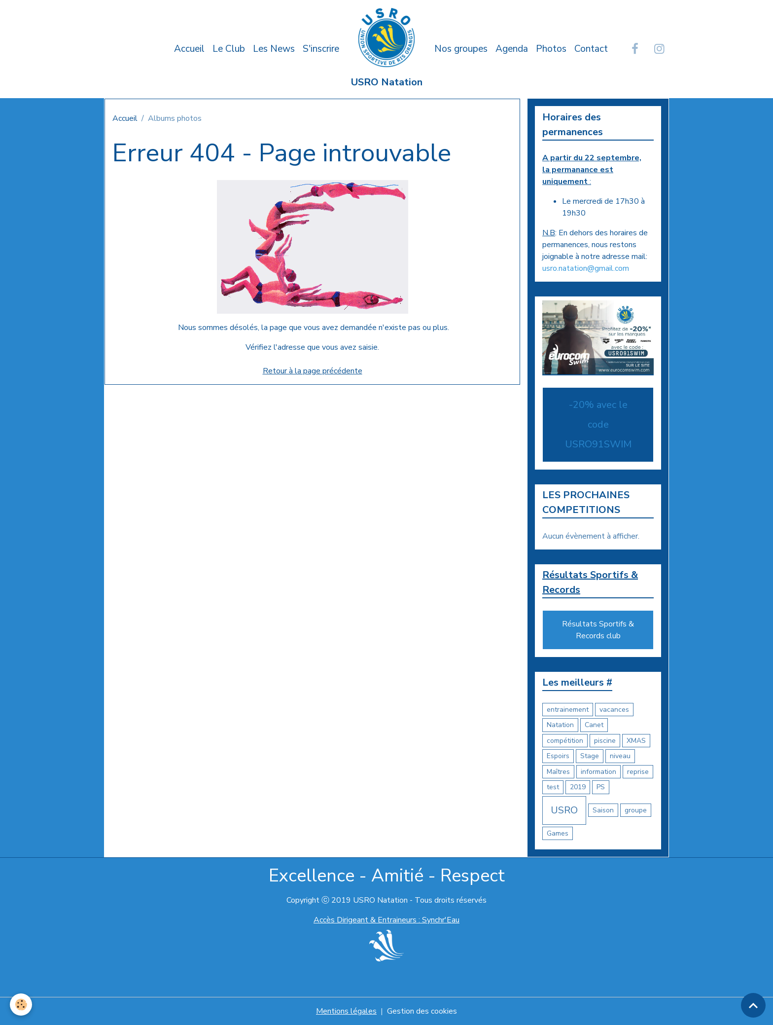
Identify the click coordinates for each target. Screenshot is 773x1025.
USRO (564, 810)
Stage (589, 756)
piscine (605, 740)
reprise (638, 771)
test (553, 787)
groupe (636, 810)
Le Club (228, 48)
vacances (614, 709)
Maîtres (558, 771)
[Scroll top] (753, 1005)
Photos (551, 48)
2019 (578, 787)
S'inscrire (321, 48)
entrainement (568, 709)
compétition (565, 740)
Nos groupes (461, 48)
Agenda (511, 48)
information (598, 771)
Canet (594, 725)
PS (601, 787)
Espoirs (558, 756)
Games (557, 833)
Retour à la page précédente (312, 371)
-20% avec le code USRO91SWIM (598, 424)
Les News (274, 48)
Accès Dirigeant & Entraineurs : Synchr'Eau (386, 920)
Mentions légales (346, 1011)
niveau (620, 756)
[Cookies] (21, 1004)
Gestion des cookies (422, 1011)
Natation (560, 725)
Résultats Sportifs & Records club (598, 630)
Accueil (189, 48)
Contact (591, 48)
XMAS (636, 740)
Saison (603, 810)
